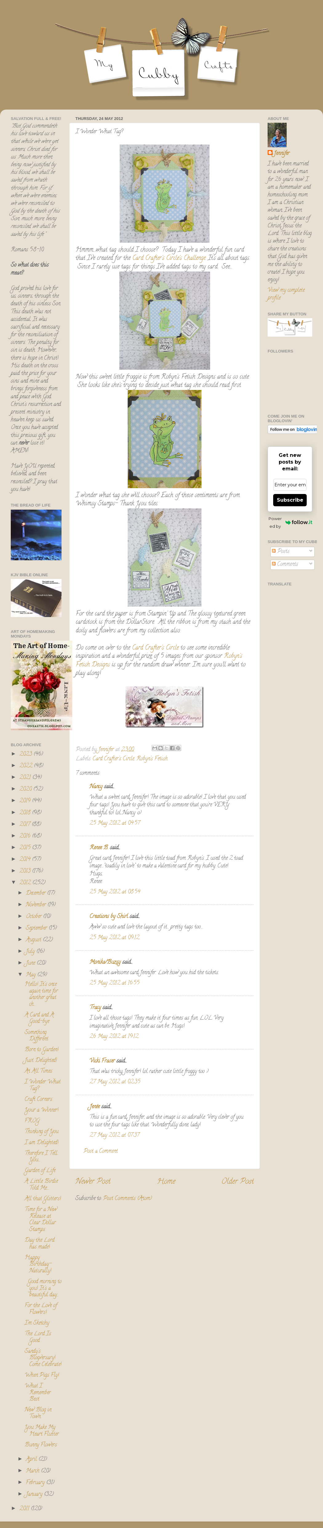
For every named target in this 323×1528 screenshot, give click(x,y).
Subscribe (290, 500)
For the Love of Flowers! (41, 1309)
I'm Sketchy (37, 1323)
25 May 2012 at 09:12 (114, 938)
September (37, 928)
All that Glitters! (43, 1199)
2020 (26, 789)
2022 (26, 766)
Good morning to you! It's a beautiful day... (43, 1288)
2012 (25, 883)
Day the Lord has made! (39, 1244)
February (36, 1483)
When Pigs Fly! (42, 1375)
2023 (26, 754)
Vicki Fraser (103, 1061)
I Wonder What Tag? (43, 1085)
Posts (280, 551)
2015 (25, 848)
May (31, 975)
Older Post (237, 1182)
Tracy (95, 1008)
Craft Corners (38, 1099)
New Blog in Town (38, 1413)
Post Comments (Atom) (127, 1198)
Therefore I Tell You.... (41, 1157)
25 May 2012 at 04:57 (115, 823)
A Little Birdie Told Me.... (41, 1185)
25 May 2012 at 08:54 (115, 892)
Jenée (95, 1107)
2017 (25, 824)
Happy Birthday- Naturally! (38, 1264)
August (34, 940)
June (31, 963)
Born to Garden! (41, 1050)
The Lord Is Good (38, 1337)
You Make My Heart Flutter (42, 1431)
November (36, 905)
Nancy (96, 787)
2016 (25, 836)
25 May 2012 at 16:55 (114, 983)
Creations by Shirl (109, 917)
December (36, 893)
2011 (25, 1509)
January (35, 1494)
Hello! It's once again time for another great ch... (41, 994)
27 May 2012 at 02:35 (115, 1082)
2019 (25, 801)
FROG (32, 1121)
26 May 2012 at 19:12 (114, 1036)
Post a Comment (100, 1151)
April (32, 1459)
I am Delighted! (41, 1143)
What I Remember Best (38, 1393)
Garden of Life (40, 1171)
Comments (285, 564)
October (34, 917)
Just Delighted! (41, 1060)
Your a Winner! (41, 1110)
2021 (25, 778)
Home (166, 1182)
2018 (25, 813)
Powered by (290, 522)
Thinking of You (41, 1132)
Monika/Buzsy (105, 962)
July (31, 951)
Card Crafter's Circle (154, 648)
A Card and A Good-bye (39, 1018)
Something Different (36, 1036)
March (33, 1471)
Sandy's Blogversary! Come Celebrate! (43, 1358)
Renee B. (99, 848)
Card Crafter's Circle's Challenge (168, 258)
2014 (25, 859)
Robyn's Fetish (152, 759)
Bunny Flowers (41, 1445)
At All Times (38, 1071)
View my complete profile (286, 294)
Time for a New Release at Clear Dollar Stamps (41, 1220)
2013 (25, 871)
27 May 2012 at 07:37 (114, 1135)
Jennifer (281, 154)
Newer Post (92, 1182)
